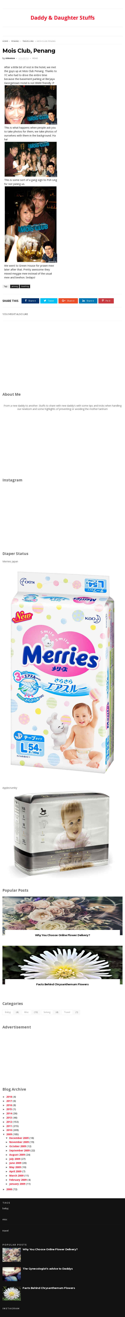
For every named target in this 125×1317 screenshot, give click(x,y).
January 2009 (17, 1183)
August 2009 (17, 1154)
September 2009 (19, 1150)
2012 (9, 1121)
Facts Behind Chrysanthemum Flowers (62, 984)
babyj (8, 1012)
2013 (9, 1117)
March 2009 (16, 1175)
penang (15, 41)
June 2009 (15, 1163)
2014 (9, 1113)
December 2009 (19, 1138)
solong (47, 1012)
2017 (9, 1101)
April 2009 (15, 1171)
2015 (9, 1109)
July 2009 (14, 1159)
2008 (9, 1189)
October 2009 (17, 1146)
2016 (9, 1105)
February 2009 (18, 1179)
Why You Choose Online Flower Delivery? (62, 935)
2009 (9, 1134)
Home (5, 41)
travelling (28, 41)
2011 (9, 1126)
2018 (9, 1096)
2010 (9, 1130)
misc (26, 1012)
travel (67, 1012)
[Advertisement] (63, 358)
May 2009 (15, 1167)
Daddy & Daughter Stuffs (62, 17)
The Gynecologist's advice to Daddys (48, 1268)
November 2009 (19, 1142)
